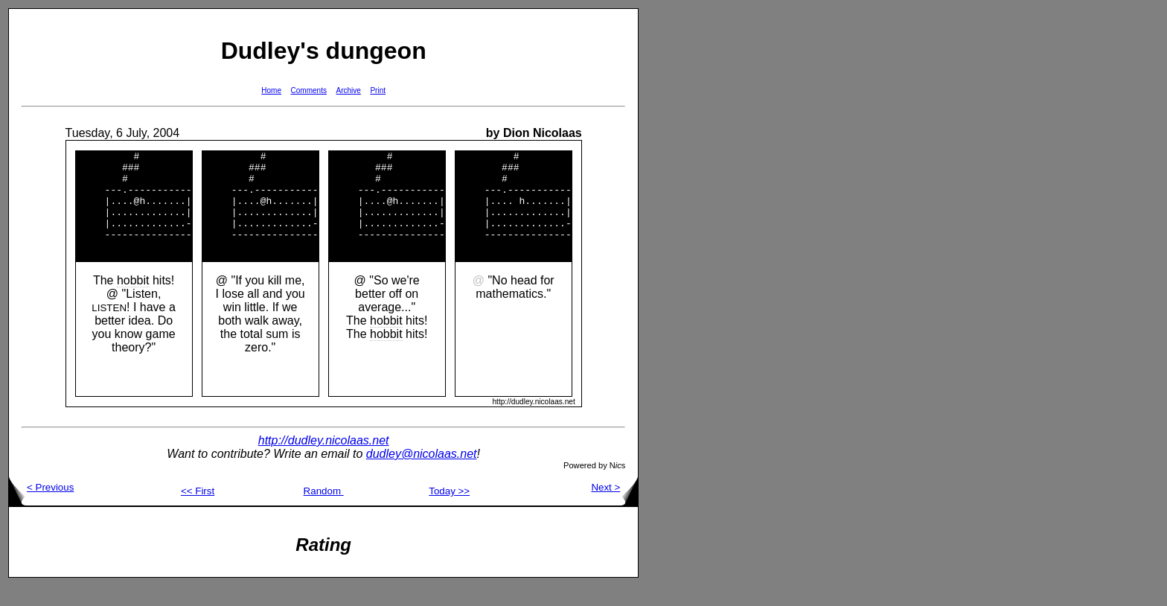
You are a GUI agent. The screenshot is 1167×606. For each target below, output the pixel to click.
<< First (197, 511)
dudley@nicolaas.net (421, 474)
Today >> (449, 511)
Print (378, 90)
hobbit (133, 300)
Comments (309, 90)
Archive (348, 90)
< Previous (41, 507)
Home (271, 90)
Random (324, 511)
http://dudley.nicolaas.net (323, 460)
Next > (614, 507)
